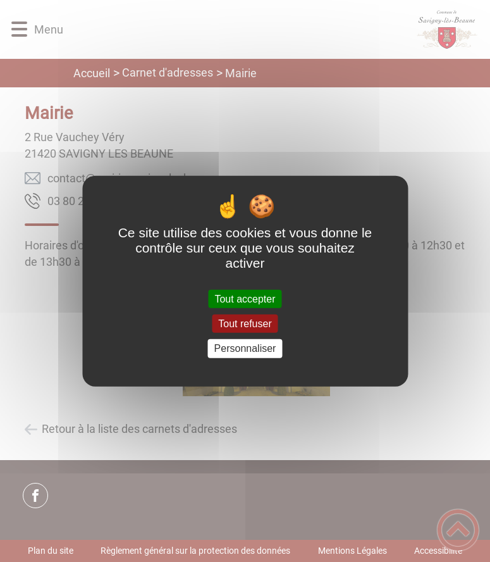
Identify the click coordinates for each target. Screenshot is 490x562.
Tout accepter (244, 299)
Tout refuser (244, 323)
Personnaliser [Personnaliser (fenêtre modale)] (245, 348)
